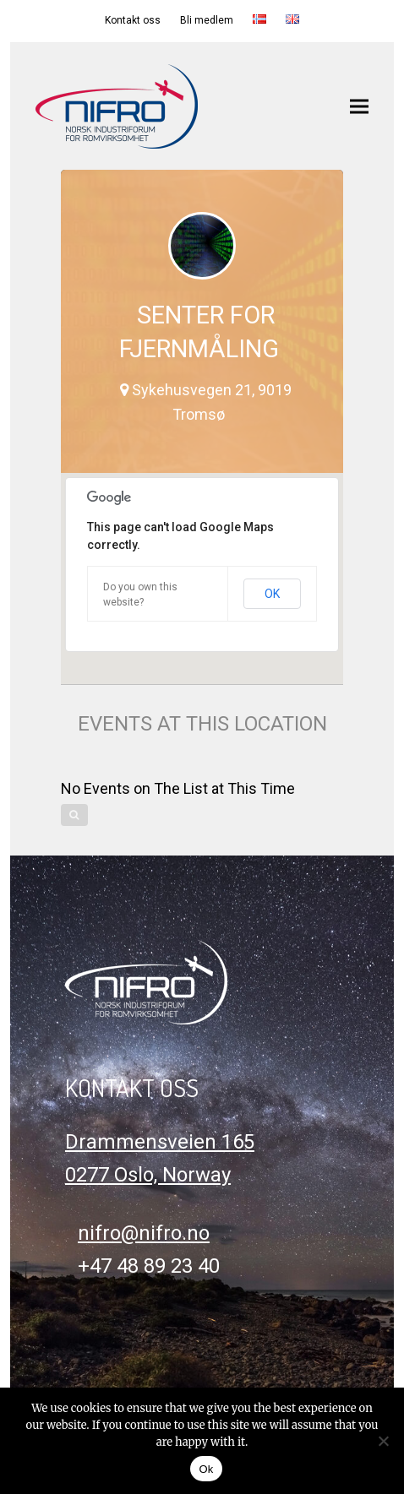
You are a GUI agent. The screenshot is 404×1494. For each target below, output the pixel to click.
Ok (206, 1469)
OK (272, 593)
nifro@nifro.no (144, 1233)
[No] (382, 1440)
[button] (359, 106)
